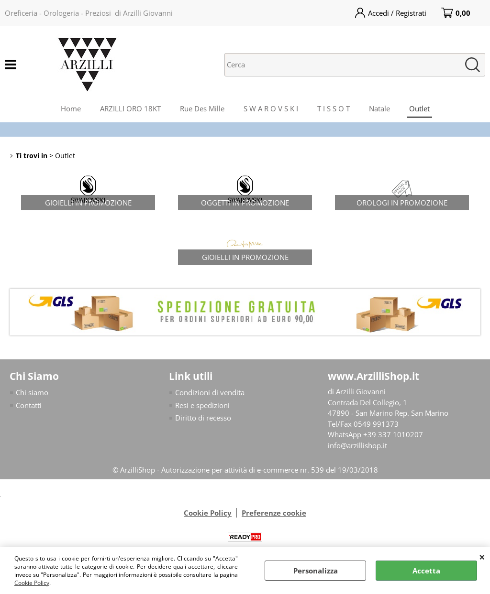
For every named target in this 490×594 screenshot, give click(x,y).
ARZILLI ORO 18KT (130, 108)
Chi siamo (32, 392)
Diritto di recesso (203, 417)
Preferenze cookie (274, 513)
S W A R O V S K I (271, 108)
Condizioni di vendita (210, 392)
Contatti (29, 405)
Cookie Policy (31, 583)
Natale (379, 108)
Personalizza (315, 570)
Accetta (426, 570)
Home (71, 108)
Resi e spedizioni (202, 405)
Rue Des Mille (202, 108)
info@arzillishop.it (357, 445)
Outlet (419, 108)
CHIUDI (482, 557)
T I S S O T (333, 108)
